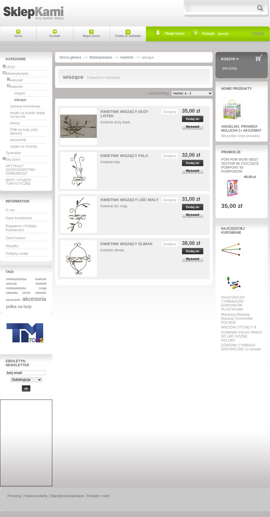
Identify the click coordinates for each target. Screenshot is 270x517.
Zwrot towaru (15, 238)
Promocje (231, 152)
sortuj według (158, 93)
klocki (26, 292)
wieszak (11, 283)
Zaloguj (258, 33)
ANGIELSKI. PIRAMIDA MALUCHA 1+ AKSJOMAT (241, 129)
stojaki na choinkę (23, 146)
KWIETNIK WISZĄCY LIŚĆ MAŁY (129, 200)
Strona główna (70, 57)
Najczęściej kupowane (233, 231)
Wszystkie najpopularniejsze (239, 355)
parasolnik (13, 299)
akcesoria (34, 299)
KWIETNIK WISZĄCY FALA (124, 156)
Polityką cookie (17, 254)
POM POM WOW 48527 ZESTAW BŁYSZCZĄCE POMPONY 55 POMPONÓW (240, 165)
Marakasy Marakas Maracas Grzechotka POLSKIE (237, 318)
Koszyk (228, 59)
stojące (19, 93)
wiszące (20, 100)
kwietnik (40, 279)
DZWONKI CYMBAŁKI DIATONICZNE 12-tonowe (241, 347)
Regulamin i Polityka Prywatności (21, 228)
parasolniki (18, 140)
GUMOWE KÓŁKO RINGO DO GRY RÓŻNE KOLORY (241, 336)
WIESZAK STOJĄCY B (238, 327)
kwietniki (16, 87)
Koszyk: (208, 34)
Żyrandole (13, 153)
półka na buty (19, 306)
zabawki (40, 292)
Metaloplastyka (17, 74)
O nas (10, 210)
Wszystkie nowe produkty (240, 136)
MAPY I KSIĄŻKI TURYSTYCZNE (18, 182)
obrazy (15, 123)
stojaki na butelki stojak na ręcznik (27, 115)
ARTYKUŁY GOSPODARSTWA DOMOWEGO (20, 169)
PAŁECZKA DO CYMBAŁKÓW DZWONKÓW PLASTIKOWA (232, 303)
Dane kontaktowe (19, 218)
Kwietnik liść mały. (114, 206)
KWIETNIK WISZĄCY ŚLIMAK (127, 244)
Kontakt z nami (98, 496)
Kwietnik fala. (111, 162)
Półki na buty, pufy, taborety (24, 131)
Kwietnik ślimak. (113, 250)
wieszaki (16, 80)
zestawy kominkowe (25, 106)
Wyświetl (192, 126)
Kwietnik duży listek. (116, 122)
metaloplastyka (16, 279)
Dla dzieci (13, 160)
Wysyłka (12, 246)
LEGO (10, 67)
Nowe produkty (236, 89)
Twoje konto (175, 34)
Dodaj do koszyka (192, 119)
